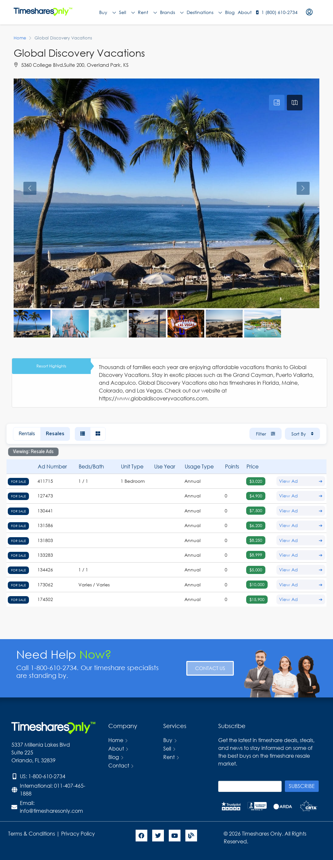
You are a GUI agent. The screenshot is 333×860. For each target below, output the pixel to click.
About (245, 12)
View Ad (301, 481)
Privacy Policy (78, 833)
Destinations (204, 12)
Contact (118, 765)
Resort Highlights (51, 366)
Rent (147, 12)
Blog (229, 12)
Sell (127, 12)
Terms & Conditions (31, 833)
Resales (55, 434)
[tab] (277, 102)
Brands (171, 12)
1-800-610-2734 (46, 776)
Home (115, 740)
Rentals (27, 434)
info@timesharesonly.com (51, 810)
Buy (107, 12)
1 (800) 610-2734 (279, 12)
